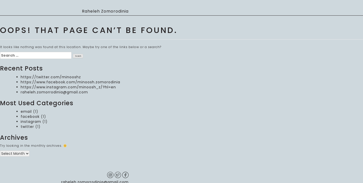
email (26, 111)
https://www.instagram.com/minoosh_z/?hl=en (68, 87)
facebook (30, 116)
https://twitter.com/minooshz (51, 77)
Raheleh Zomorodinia (105, 11)
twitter (27, 126)
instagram (31, 121)
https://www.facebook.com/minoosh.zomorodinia (70, 82)
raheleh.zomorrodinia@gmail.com (54, 92)
